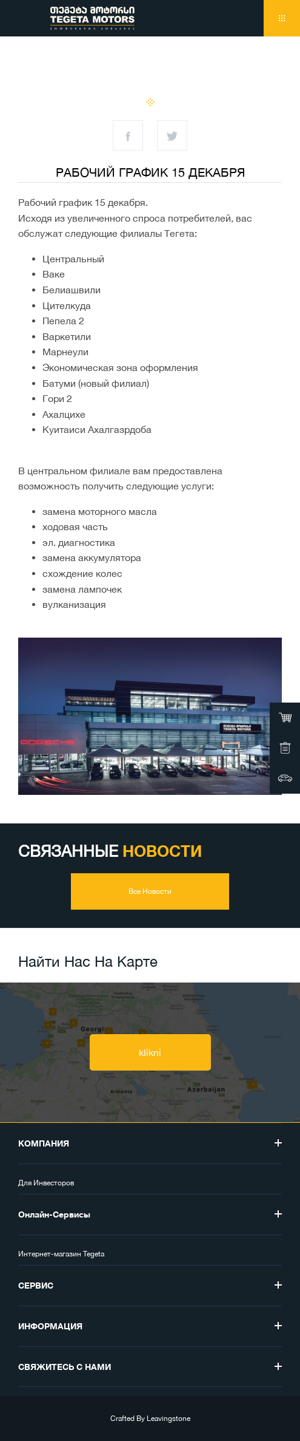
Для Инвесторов (46, 1183)
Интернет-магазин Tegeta (61, 1254)
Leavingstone (168, 1418)
